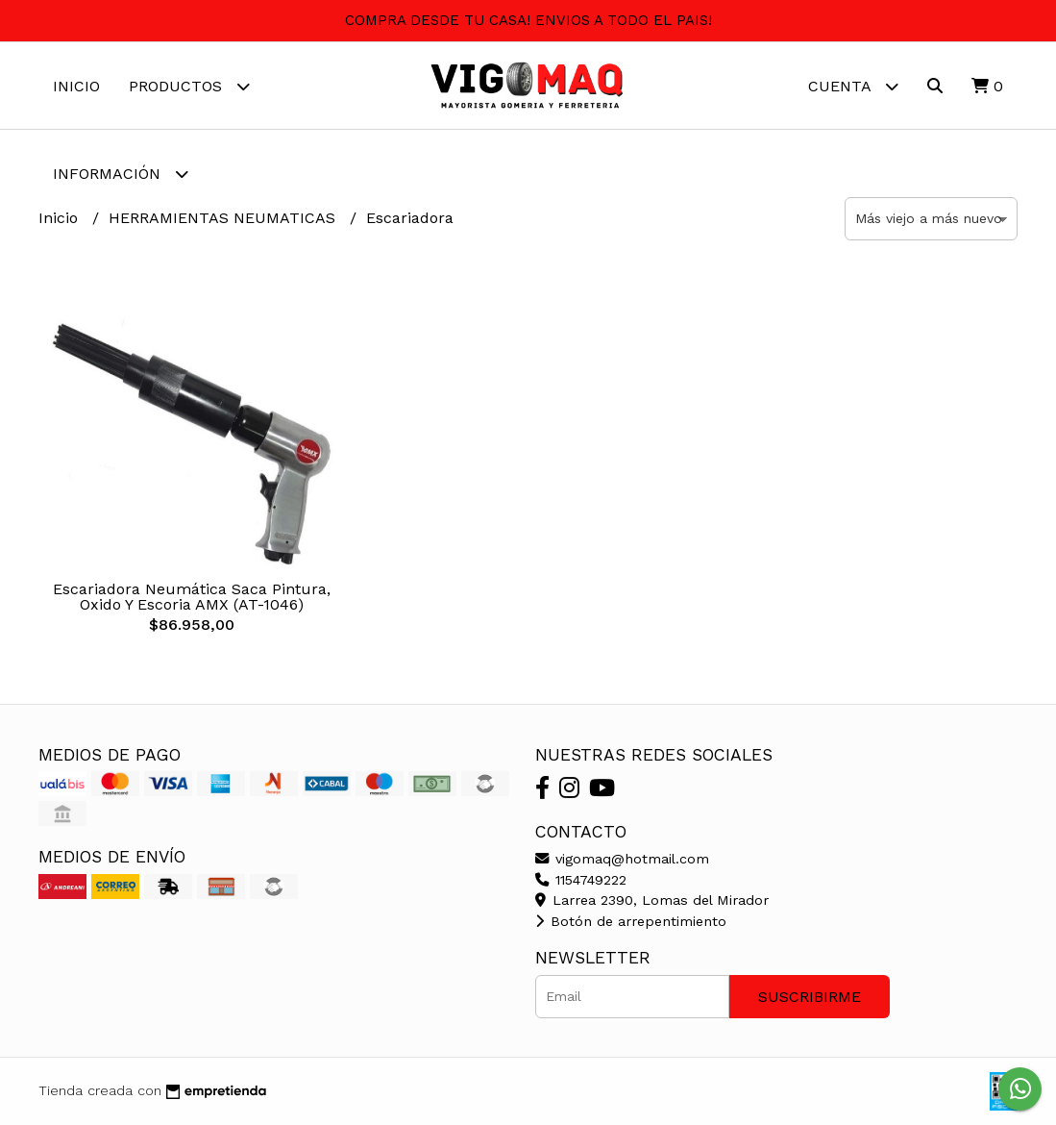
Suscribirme (809, 997)
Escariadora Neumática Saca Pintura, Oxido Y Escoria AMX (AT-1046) (192, 596)
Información (120, 173)
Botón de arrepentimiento (630, 921)
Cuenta (853, 86)
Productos (189, 86)
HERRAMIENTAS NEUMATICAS (224, 218)
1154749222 (580, 880)
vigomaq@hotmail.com (622, 858)
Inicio (76, 86)
